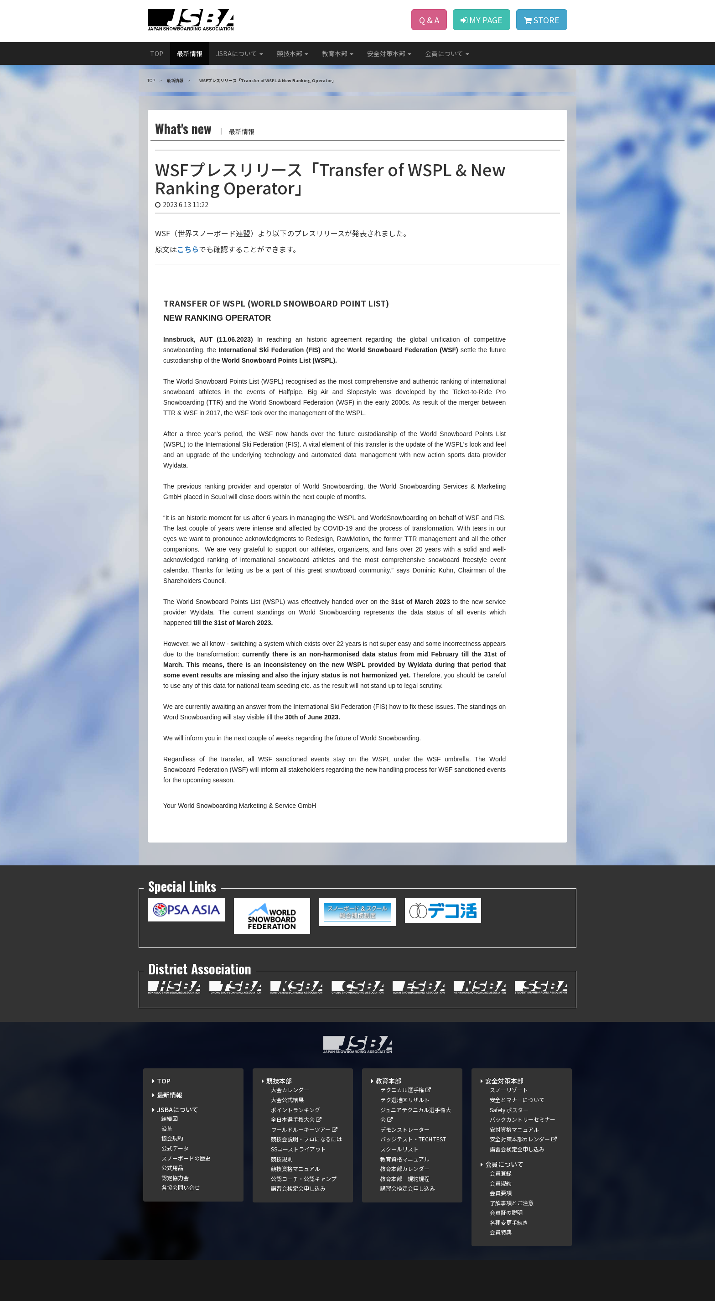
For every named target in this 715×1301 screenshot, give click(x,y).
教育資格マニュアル (405, 1159)
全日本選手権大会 (296, 1119)
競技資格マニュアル (295, 1168)
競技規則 (282, 1159)
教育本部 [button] (337, 53)
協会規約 (172, 1138)
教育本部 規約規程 (405, 1178)
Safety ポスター (509, 1110)
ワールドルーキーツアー (304, 1129)
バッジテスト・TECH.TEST (413, 1139)
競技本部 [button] (292, 53)
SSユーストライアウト (298, 1149)
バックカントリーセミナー (522, 1119)
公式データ (175, 1148)
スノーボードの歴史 (186, 1158)
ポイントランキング (295, 1110)
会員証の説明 (506, 1212)
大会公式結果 (287, 1099)
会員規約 (501, 1183)
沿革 (166, 1128)
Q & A (429, 20)
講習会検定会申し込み (298, 1188)
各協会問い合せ (180, 1187)
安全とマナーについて (517, 1099)
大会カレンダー (290, 1089)
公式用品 (172, 1167)
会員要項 (501, 1193)
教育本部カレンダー (405, 1168)
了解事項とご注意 (512, 1203)
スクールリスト (399, 1149)
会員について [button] (447, 53)
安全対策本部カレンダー (523, 1139)
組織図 (169, 1118)
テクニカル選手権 (405, 1089)
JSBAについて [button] (239, 53)
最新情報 (189, 53)
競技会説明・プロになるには (306, 1139)
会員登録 (501, 1173)
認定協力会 (175, 1177)
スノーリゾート (509, 1089)
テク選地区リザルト (405, 1099)
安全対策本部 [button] (389, 53)
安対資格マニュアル (514, 1129)
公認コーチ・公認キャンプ (304, 1178)
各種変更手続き (509, 1222)
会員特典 (501, 1232)
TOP (156, 53)
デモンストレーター (405, 1129)
